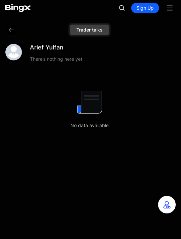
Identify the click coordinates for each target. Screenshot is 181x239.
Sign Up (145, 8)
